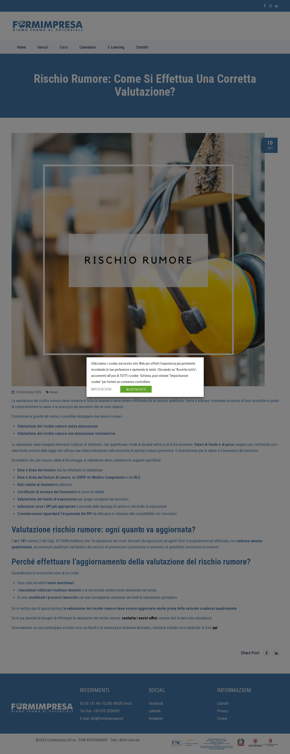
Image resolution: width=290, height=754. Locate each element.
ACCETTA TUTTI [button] (136, 389)
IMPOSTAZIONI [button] (101, 389)
